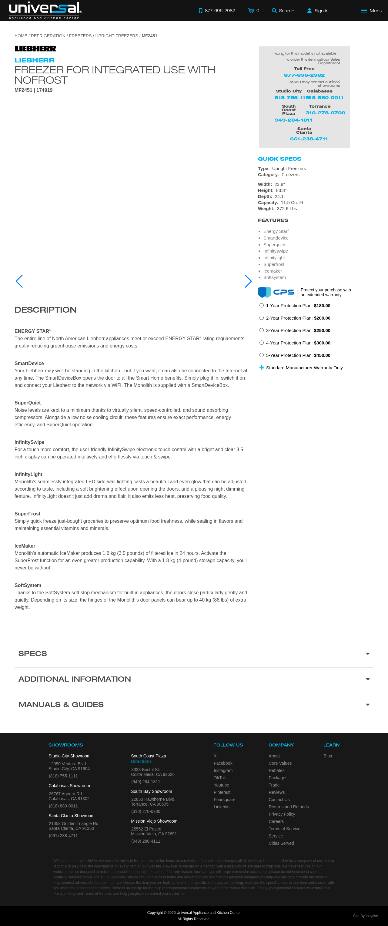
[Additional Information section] (194, 680)
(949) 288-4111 (145, 841)
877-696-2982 (304, 75)
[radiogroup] (315, 338)
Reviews (277, 792)
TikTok (220, 777)
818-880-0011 (324, 97)
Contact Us (279, 799)
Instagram (223, 770)
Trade (274, 785)
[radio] (294, 307)
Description (46, 311)
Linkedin (221, 806)
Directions (141, 761)
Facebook (223, 763)
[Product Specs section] (194, 654)
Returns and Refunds (289, 806)
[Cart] (253, 10)
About (274, 755)
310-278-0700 (325, 113)
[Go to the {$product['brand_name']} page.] (36, 48)
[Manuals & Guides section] (194, 705)
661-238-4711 (309, 139)
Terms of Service (284, 828)
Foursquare (225, 799)
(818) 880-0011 (63, 806)
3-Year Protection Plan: (298, 330)
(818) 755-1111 (63, 775)
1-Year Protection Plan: (298, 305)
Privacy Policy (282, 814)
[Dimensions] (315, 196)
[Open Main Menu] (372, 10)
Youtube (221, 785)
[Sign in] (318, 10)
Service (276, 836)
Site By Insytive (365, 916)
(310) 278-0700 (145, 811)
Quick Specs (279, 158)
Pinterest (222, 792)
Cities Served (281, 843)
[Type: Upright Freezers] (315, 168)
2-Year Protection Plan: (298, 317)
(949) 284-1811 (145, 781)
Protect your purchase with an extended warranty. (326, 292)
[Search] (283, 10)
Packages (278, 777)
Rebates (277, 770)
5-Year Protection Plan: (298, 355)
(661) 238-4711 (63, 835)
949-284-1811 (294, 120)
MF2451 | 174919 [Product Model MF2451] (33, 90)
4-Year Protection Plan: (298, 342)
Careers (276, 821)
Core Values (280, 763)
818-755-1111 (293, 97)
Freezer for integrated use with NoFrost (115, 74)
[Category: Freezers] (315, 174)
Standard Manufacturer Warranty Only (304, 367)
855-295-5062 (116, 877)
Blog (328, 755)
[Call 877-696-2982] (217, 10)
